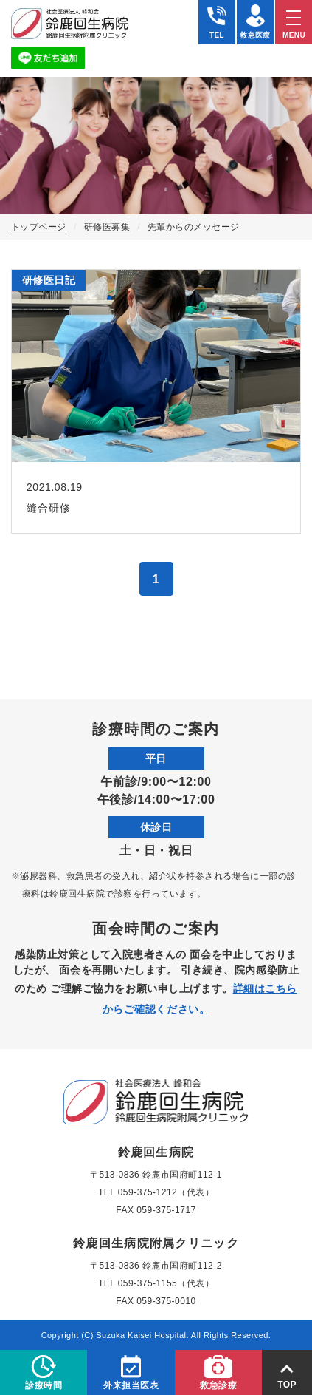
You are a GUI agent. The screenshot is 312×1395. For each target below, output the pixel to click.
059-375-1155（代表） (166, 1283)
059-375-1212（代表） (166, 1192)
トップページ (38, 227)
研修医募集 (107, 227)
